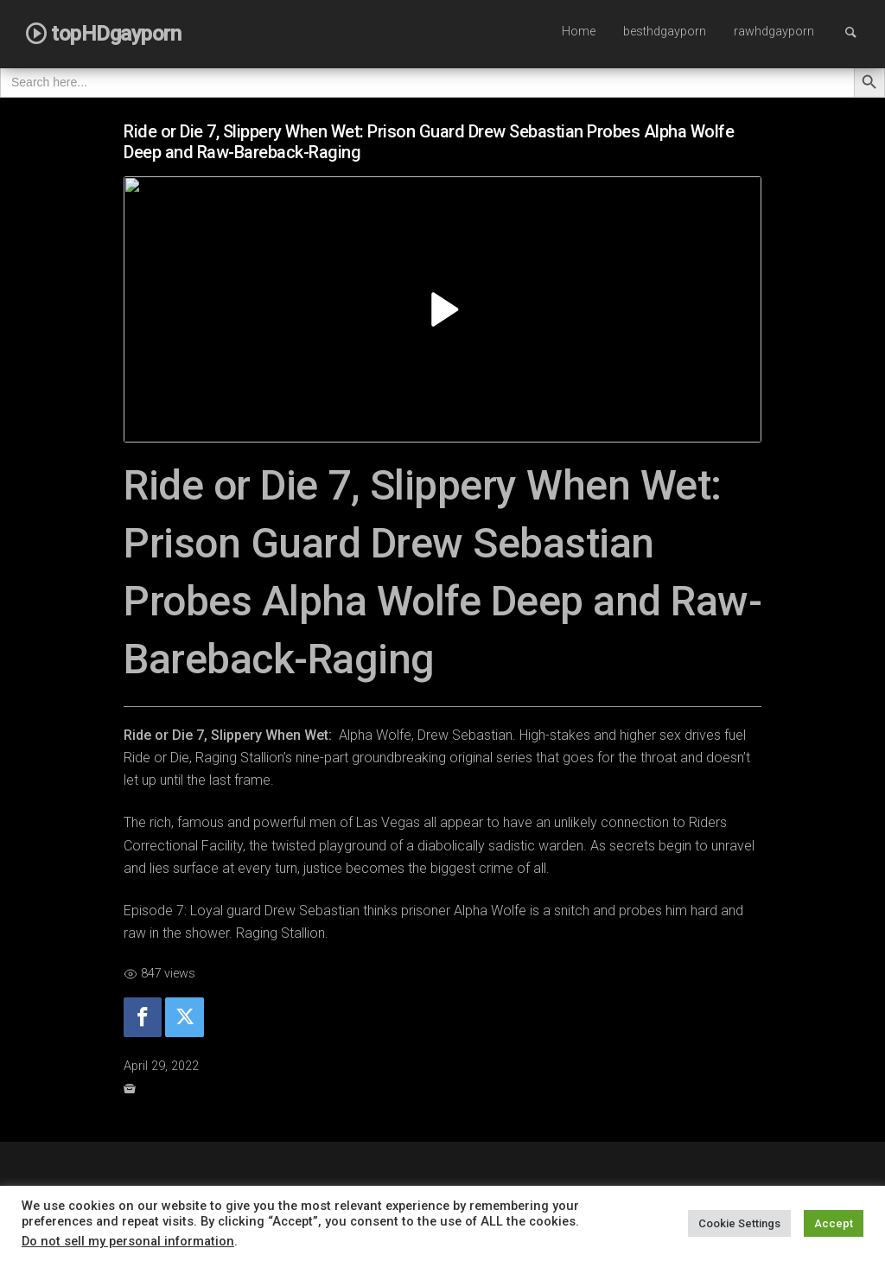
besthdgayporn (664, 31)
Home (578, 31)
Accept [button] (833, 1223)
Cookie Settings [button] (739, 1223)
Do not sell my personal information (128, 1241)
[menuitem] (578, 33)
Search (859, 31)
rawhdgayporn (774, 31)
